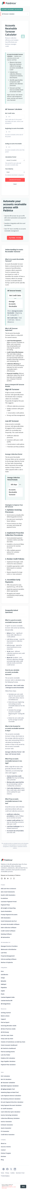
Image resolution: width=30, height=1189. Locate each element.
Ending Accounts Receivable (13, 143)
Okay (23, 1186)
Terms (2, 1173)
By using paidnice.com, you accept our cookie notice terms (9, 1187)
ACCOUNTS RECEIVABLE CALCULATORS (12, 9)
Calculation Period (10, 157)
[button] (27, 3)
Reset (15, 184)
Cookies (12, 1173)
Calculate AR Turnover (15, 180)
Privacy (7, 1173)
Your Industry (9, 169)
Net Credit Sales (10, 113)
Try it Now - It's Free (15, 238)
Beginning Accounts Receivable (14, 128)
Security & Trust (20, 1173)
